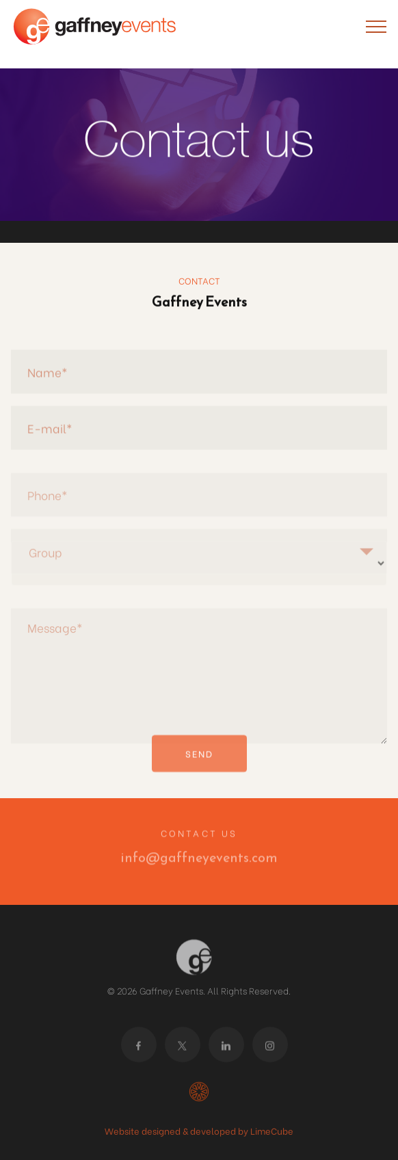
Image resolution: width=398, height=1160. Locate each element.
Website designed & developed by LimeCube (199, 1130)
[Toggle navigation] (376, 26)
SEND (199, 761)
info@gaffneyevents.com (199, 861)
